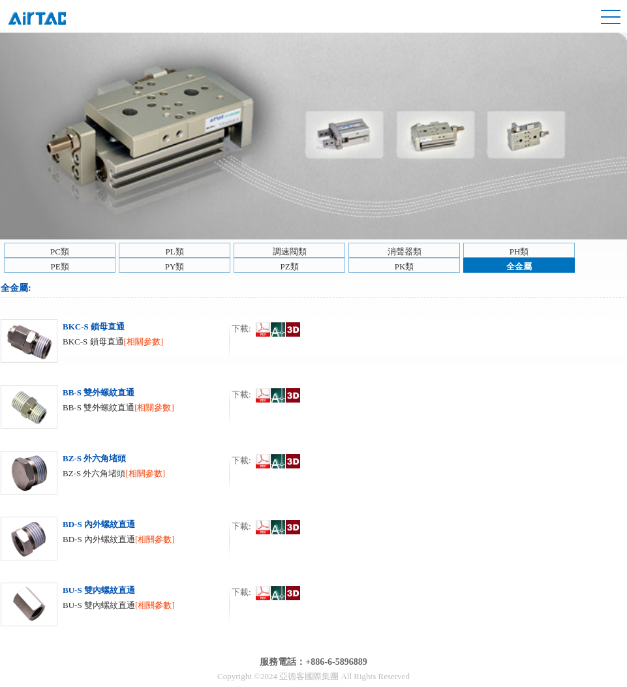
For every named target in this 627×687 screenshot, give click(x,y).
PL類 (174, 251)
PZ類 (289, 266)
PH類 (519, 251)
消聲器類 (404, 251)
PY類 (175, 266)
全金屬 (519, 266)
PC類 (59, 251)
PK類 (404, 266)
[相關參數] (144, 341)
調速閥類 (290, 251)
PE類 (59, 266)
